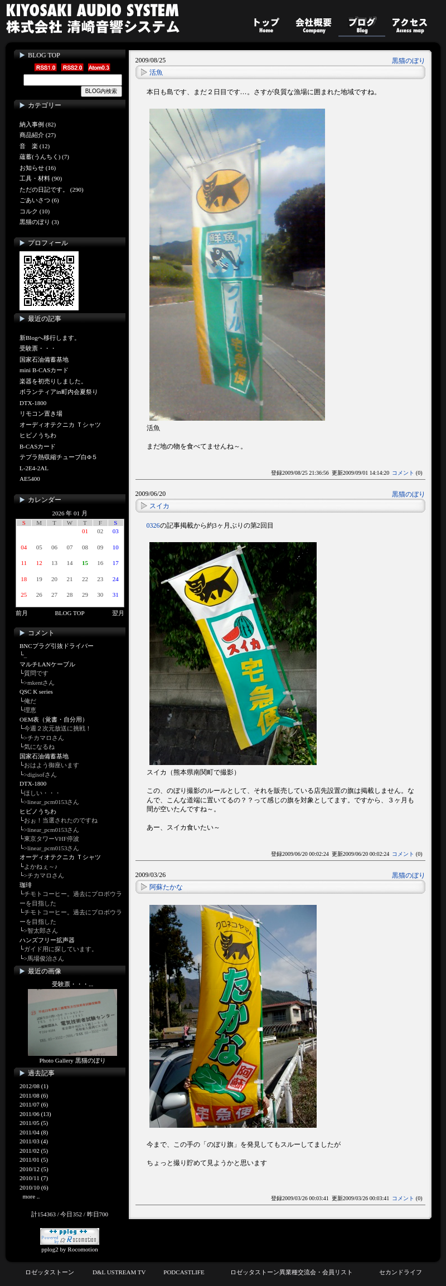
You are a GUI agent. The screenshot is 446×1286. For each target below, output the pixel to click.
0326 (153, 525)
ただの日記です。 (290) (52, 189)
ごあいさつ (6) (39, 200)
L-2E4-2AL (34, 468)
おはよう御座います (51, 765)
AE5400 (30, 478)
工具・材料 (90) (41, 178)
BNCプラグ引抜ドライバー (57, 645)
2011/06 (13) (35, 1113)
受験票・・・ (38, 348)
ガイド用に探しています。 (61, 949)
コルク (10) (35, 211)
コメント (403, 473)
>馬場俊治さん (44, 958)
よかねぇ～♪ (41, 866)
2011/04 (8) (34, 1132)
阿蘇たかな (166, 887)
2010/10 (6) (34, 1187)
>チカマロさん (44, 737)
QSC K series (36, 691)
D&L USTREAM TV (119, 1272)
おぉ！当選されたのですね (61, 820)
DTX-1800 (33, 403)
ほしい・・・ (42, 793)
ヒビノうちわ (38, 435)
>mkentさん (39, 682)
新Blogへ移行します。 (50, 337)
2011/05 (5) (34, 1122)
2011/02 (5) (34, 1150)
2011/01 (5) (34, 1159)
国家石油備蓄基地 (44, 359)
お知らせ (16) (38, 167)
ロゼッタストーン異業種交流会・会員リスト (291, 1272)
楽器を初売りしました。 (53, 381)
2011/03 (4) (34, 1141)
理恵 (30, 710)
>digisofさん (40, 774)
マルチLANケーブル (47, 664)
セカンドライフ (400, 1272)
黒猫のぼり (408, 61)
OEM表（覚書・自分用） (54, 719)
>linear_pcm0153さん (52, 801)
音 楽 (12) (35, 146)
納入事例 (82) (38, 124)
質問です (36, 673)
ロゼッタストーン (49, 1272)
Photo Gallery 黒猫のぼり (72, 1060)
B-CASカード (38, 446)
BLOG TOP (44, 55)
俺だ (30, 701)
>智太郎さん (41, 930)
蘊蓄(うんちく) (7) (44, 156)
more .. (31, 1196)
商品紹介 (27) (38, 134)
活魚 (156, 72)
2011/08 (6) (34, 1095)
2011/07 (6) (34, 1104)
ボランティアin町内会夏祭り (59, 391)
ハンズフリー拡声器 (47, 940)
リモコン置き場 (41, 413)
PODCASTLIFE (183, 1272)
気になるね (39, 746)
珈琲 (26, 884)
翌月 (118, 613)
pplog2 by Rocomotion (69, 1246)
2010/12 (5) (34, 1169)
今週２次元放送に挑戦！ (57, 728)
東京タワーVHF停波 (51, 838)
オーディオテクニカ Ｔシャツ (60, 424)
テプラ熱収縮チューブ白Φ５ (59, 457)
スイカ (159, 506)
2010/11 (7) (34, 1178)
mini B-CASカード (44, 370)
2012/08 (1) (34, 1086)
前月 (22, 613)
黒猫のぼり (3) (39, 221)
